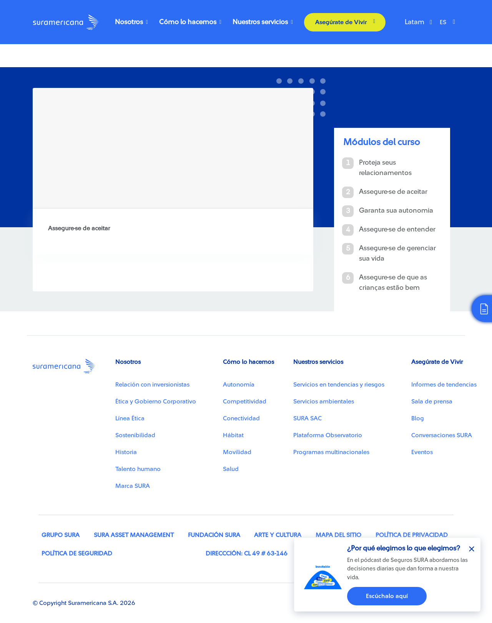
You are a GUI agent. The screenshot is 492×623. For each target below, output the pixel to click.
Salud (231, 469)
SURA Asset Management (134, 535)
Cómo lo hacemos (187, 21)
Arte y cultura (277, 535)
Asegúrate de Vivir (341, 22)
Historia (126, 452)
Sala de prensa (431, 401)
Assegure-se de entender (397, 229)
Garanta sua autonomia (396, 210)
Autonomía (238, 385)
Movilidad (237, 452)
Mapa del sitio (338, 535)
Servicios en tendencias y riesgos (338, 385)
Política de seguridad (77, 553)
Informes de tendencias (444, 385)
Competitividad (244, 401)
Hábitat (233, 435)
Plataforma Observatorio (327, 435)
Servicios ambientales (323, 401)
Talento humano (138, 469)
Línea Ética (130, 418)
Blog (417, 418)
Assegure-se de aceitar (393, 191)
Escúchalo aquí (387, 596)
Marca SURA (132, 486)
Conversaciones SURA (441, 435)
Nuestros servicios (260, 21)
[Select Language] (449, 22)
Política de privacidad (412, 535)
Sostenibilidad (135, 435)
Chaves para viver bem (66, 64)
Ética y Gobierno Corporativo (155, 401)
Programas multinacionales (331, 452)
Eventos (422, 452)
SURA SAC (307, 418)
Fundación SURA (214, 535)
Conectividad (241, 418)
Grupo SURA (61, 535)
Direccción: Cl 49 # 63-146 (247, 553)
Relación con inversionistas (152, 385)
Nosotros (129, 21)
